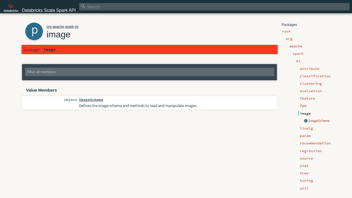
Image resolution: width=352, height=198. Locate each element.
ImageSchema (318, 121)
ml (77, 26)
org (49, 26)
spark (69, 26)
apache (58, 26)
